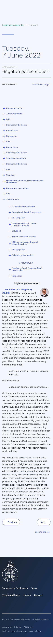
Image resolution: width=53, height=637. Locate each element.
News (34, 588)
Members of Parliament (15, 588)
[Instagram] (34, 604)
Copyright (6, 627)
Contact (38, 595)
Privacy (17, 627)
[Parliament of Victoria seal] (10, 571)
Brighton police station (22, 255)
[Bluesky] (19, 608)
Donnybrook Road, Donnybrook (26, 212)
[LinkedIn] (19, 604)
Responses (17, 276)
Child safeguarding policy (14, 631)
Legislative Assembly (13, 25)
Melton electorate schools (24, 237)
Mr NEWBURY (26, 262)
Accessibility (35, 631)
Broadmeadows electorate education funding (24, 224)
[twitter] (4, 604)
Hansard (33, 25)
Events (27, 595)
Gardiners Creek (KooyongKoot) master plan (27, 269)
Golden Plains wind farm (23, 207)
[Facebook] (49, 604)
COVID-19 (16, 231)
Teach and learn (11, 595)
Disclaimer (29, 627)
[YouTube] (4, 608)
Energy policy (18, 218)
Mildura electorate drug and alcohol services (25, 243)
